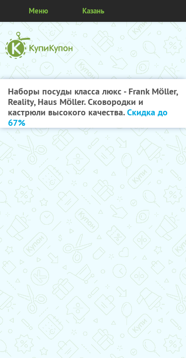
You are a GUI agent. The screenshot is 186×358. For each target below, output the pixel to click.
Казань (93, 10)
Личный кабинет (175, 11)
